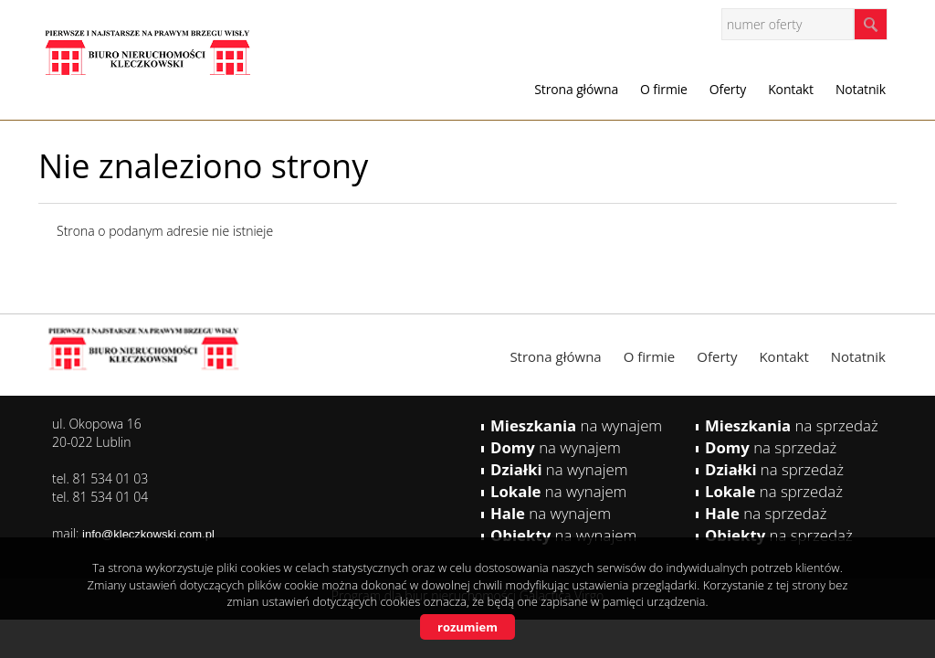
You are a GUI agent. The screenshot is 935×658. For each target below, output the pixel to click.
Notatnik (860, 89)
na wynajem (576, 425)
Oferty (727, 89)
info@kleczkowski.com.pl (148, 534)
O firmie (664, 89)
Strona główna (576, 89)
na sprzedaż (791, 425)
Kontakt (791, 89)
